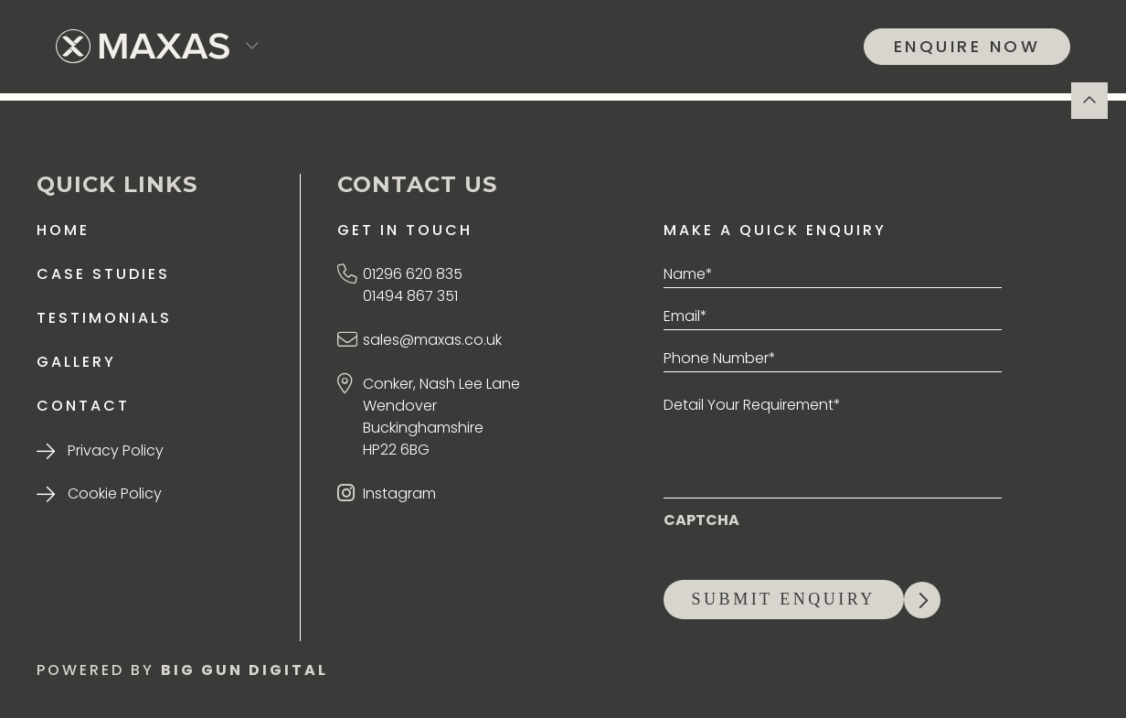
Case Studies (103, 273)
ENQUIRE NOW (967, 46)
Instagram (399, 493)
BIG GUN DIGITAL (244, 669)
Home (63, 230)
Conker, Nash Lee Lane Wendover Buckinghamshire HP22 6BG (441, 416)
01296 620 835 (412, 273)
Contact (83, 405)
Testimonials (104, 317)
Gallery (76, 361)
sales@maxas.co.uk (432, 339)
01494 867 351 (410, 295)
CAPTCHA (701, 520)
